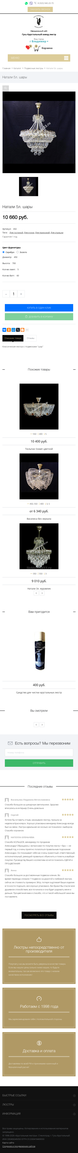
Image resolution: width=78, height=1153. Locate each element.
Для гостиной (16, 232)
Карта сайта (8, 1142)
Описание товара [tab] (13, 338)
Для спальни (57, 232)
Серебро (8, 252)
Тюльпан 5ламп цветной (39, 448)
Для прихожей (42, 232)
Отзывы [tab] (30, 338)
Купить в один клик (39, 307)
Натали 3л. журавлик (39, 588)
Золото (21, 252)
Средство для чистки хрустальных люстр (39, 692)
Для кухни (29, 232)
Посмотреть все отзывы (39, 915)
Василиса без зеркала (39, 518)
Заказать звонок (40, 9)
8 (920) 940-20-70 (46, 3)
